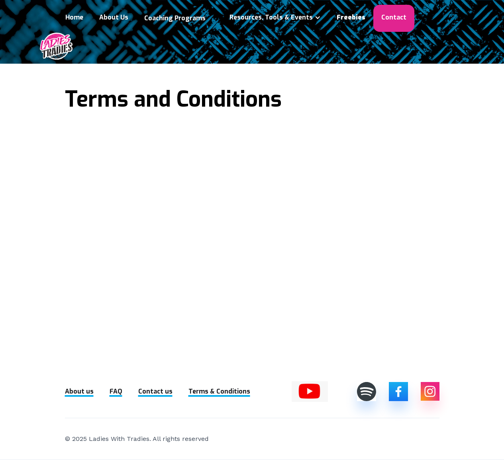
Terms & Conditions (219, 391)
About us (79, 391)
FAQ (116, 391)
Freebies (351, 17)
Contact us (155, 391)
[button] (179, 18)
